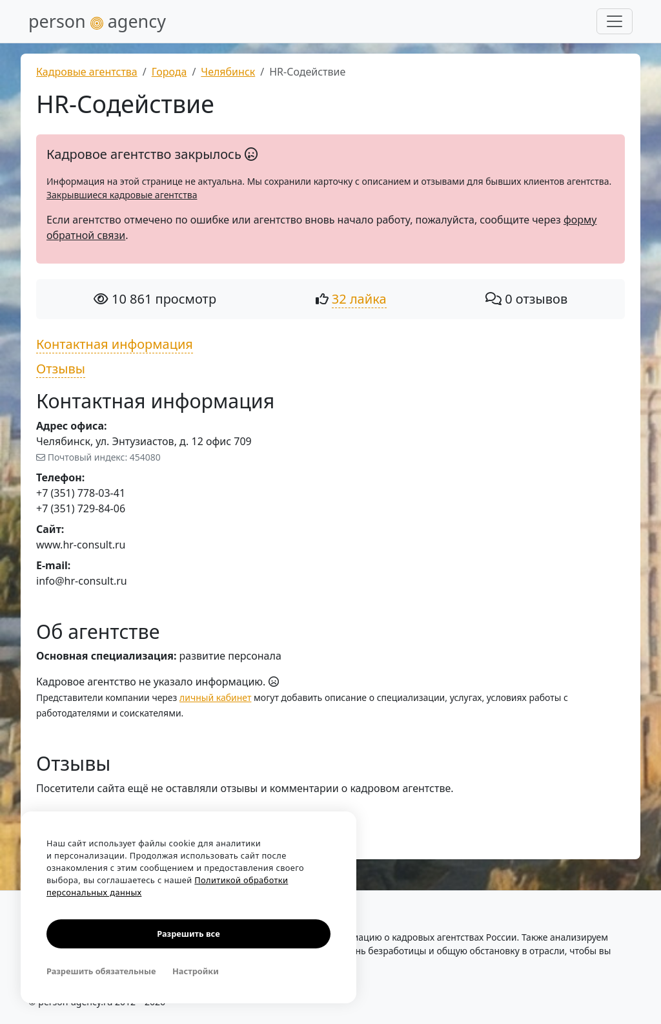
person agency (97, 21)
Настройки (195, 971)
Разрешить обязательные (101, 971)
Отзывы (60, 368)
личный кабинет (215, 697)
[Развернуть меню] (614, 21)
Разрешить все (188, 933)
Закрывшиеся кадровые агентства (121, 195)
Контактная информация (114, 344)
